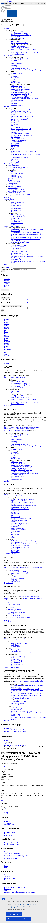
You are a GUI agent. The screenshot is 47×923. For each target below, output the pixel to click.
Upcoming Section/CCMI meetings (18, 168)
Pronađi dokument (16, 73)
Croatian (6, 336)
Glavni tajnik (15, 41)
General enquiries (9, 824)
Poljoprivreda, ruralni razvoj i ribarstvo (22, 110)
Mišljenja (14, 60)
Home (6, 740)
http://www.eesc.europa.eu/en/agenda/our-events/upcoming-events (23, 567)
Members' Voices (12, 188)
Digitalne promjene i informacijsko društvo (23, 116)
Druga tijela (11, 250)
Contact (6, 812)
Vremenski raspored (10, 164)
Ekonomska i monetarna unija (19, 118)
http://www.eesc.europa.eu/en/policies (15, 494)
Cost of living (15, 161)
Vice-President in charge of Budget (21, 35)
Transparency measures (11, 852)
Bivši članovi (15, 204)
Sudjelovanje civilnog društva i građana (19, 84)
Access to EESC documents (12, 853)
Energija (13, 122)
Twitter (6, 283)
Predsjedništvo (15, 36)
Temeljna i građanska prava (19, 130)
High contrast (4, 290)
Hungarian (7, 338)
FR (5, 766)
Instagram (7, 280)
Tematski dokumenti (17, 78)
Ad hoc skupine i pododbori (19, 251)
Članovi (10, 200)
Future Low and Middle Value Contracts (15, 745)
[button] (5, 809)
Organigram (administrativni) (19, 43)
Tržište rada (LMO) (16, 248)
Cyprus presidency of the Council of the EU (23, 49)
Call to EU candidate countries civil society (23, 151)
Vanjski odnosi (15, 127)
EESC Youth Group (16, 259)
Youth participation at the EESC (20, 157)
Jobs (5, 875)
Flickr (6, 287)
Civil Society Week (16, 86)
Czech (6, 320)
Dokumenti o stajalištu (17, 63)
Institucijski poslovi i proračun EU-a (21, 135)
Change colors (5, 297)
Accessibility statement (10, 858)
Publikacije (14, 76)
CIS (2, 800)
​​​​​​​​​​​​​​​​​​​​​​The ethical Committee (17, 54)
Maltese (6, 344)
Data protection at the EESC (12, 843)
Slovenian (7, 354)
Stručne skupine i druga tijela (12, 226)
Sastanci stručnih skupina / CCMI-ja (18, 167)
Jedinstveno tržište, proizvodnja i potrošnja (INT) (25, 232)
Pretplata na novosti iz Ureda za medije (19, 194)
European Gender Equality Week (20, 156)
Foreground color (6, 299)
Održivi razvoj (15, 145)
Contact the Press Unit (14, 192)
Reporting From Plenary (15, 186)
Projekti (13, 81)
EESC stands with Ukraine (18, 102)
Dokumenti (11, 71)
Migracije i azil (15, 137)
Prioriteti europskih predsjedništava (21, 47)
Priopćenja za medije (14, 181)
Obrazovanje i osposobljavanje (20, 119)
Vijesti (10, 180)
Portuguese (7, 349)
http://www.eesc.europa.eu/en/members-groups (17, 639)
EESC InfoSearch (9, 835)
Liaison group (8, 889)
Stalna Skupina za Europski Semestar (21, 255)
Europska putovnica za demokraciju (21, 92)
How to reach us (8, 821)
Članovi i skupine (9, 199)
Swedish (6, 356)
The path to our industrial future (20, 97)
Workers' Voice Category (18, 215)
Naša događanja (12, 170)
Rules (9, 51)
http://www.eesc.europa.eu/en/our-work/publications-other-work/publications (20, 429)
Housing (13, 132)
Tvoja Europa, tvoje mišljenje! (20, 94)
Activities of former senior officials (14, 857)
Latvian (6, 343)
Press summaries (12, 183)
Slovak (6, 352)
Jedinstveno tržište (16, 141)
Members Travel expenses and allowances (16, 855)
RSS (5, 867)
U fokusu (10, 149)
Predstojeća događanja (17, 173)
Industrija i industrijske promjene (20, 133)
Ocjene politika (15, 82)
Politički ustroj (12, 30)
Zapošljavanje (15, 121)
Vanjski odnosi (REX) (17, 240)
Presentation (18, 90)
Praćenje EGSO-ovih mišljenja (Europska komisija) (26, 70)
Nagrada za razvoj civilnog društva (21, 89)
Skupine (10, 207)
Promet (13, 148)
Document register (9, 832)
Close (19, 306)
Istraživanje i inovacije (17, 138)
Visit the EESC (8, 823)
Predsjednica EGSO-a (17, 31)
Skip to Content (9, 267)
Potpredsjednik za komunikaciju (20, 33)
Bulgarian (7, 319)
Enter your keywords (7, 269)
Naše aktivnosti (8, 55)
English (6, 327)
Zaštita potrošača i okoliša (18, 216)
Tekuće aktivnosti (16, 67)
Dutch (6, 346)
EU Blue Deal (15, 159)
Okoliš (13, 125)
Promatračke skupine (14, 243)
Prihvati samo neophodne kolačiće (18, 919)
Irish (5, 335)
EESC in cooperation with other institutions (16, 887)
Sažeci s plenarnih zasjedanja (19, 68)
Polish (6, 348)
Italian (6, 340)
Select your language (7, 308)
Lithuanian (7, 341)
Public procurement (9, 878)
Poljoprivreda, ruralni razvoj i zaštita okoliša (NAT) (26, 239)
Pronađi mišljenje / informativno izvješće (23, 59)
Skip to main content (6, 1)
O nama (6, 28)
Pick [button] (28, 299)
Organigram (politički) (17, 38)
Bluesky (6, 285)
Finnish (6, 332)
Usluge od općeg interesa (18, 140)
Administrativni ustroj (14, 39)
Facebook (7, 282)
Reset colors (13, 306)
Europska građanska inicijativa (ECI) (21, 95)
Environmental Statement (11, 844)
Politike (6, 106)
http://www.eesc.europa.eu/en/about (14, 377)
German (6, 324)
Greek (6, 325)
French (6, 333)
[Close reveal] (2, 311)
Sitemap (6, 866)
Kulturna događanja (17, 176)
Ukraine (6, 264)
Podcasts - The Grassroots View (17, 189)
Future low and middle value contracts (15, 731)
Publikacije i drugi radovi (15, 75)
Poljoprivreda (15, 218)
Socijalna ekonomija (17, 223)
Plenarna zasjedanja (13, 165)
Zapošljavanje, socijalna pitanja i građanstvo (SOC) (26, 237)
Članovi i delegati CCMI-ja (19, 202)
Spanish (6, 328)
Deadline (6, 814)
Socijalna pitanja (16, 143)
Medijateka (11, 196)
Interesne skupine (13, 213)
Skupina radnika (16, 210)
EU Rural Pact (15, 162)
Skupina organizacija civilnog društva (22, 212)
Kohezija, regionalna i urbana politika (22, 113)
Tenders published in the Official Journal (15, 730)
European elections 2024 (18, 87)
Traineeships (7, 876)
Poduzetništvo (15, 124)
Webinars (14, 172)
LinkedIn (7, 279)
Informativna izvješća (17, 62)
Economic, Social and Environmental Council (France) (20, 892)
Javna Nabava (8, 743)
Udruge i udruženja (16, 219)
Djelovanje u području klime (19, 111)
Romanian (7, 351)
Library (6, 834)
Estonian (6, 330)
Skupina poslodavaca (17, 208)
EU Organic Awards (17, 100)
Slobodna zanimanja (17, 221)
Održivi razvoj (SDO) (17, 247)
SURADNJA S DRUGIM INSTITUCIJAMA (20, 44)
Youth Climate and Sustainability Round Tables (24, 98)
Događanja (14, 175)
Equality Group (15, 258)
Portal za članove (16, 205)
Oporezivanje (15, 146)
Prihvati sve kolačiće (14, 914)
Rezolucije (14, 65)
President (7, 197)
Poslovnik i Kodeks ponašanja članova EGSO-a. (25, 52)
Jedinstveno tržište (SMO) (18, 245)
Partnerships (14, 103)
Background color (6, 303)
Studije (13, 79)
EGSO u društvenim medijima (16, 191)
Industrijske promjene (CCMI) (20, 242)
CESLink (7, 890)
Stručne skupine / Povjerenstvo (16, 227)
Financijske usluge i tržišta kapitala (21, 129)
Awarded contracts (9, 733)
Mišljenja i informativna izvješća (17, 57)
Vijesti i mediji (8, 178)
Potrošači (14, 114)
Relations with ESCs (17, 105)
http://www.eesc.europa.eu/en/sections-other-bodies (28, 681)
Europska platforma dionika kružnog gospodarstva (25, 154)
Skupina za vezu (16, 253)
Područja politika (13, 108)
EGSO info (11, 184)
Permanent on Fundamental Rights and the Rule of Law (27, 256)
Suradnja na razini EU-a (18, 46)
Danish (6, 322)
